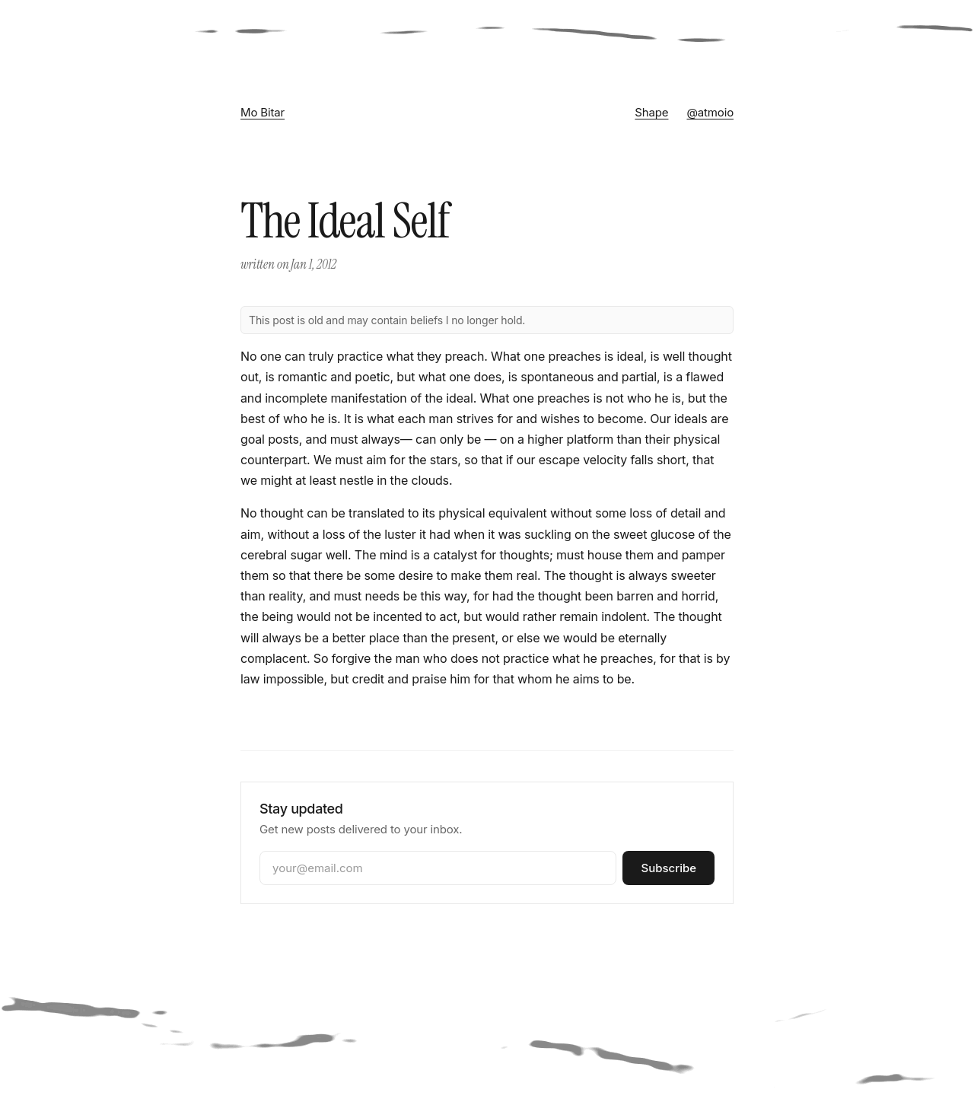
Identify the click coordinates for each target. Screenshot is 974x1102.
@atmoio (710, 112)
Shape (651, 112)
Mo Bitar (262, 112)
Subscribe (668, 868)
